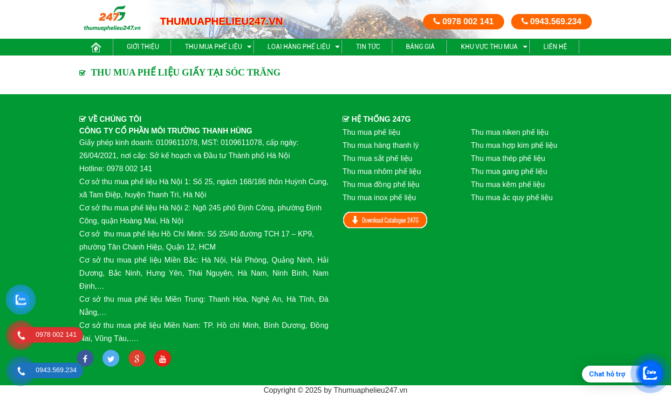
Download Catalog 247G (385, 220)
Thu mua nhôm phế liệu (381, 171)
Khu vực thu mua (489, 46)
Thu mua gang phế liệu (509, 171)
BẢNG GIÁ (420, 46)
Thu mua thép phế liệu (508, 158)
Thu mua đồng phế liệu (380, 184)
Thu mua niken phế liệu (510, 132)
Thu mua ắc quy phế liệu (512, 197)
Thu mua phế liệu (213, 46)
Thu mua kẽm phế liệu (508, 184)
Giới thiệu (143, 46)
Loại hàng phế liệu (298, 46)
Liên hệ (555, 46)
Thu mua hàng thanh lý (380, 145)
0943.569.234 (551, 21)
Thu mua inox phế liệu (379, 197)
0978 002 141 (463, 21)
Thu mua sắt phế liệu (377, 158)
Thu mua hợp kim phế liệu (514, 145)
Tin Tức (368, 46)
